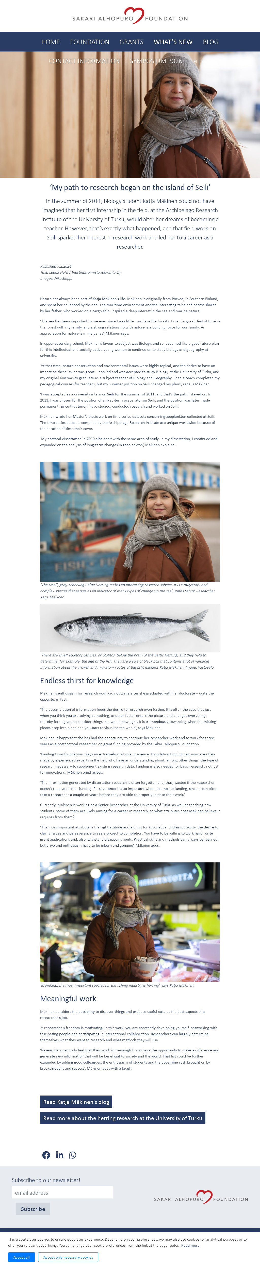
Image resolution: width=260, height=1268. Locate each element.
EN (214, 61)
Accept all (21, 1257)
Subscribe (33, 1209)
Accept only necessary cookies (68, 1257)
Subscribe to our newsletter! (46, 1180)
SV (203, 61)
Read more (190, 1245)
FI (195, 61)
